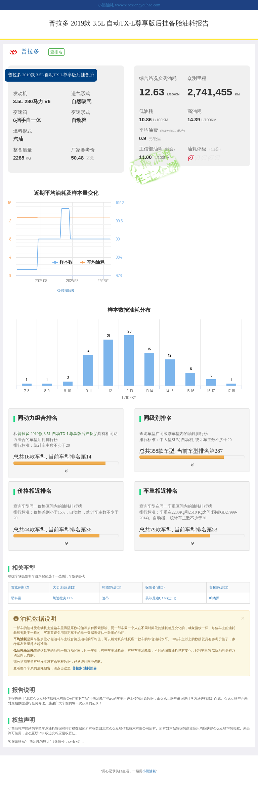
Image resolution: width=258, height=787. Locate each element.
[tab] (66, 443)
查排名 (56, 52)
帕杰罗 (214, 598)
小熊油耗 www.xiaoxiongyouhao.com (129, 5)
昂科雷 (16, 598)
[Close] (243, 618)
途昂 (105, 598)
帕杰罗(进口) (111, 587)
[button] (66, 443)
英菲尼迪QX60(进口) (160, 598)
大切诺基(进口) (64, 587)
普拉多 (30, 51)
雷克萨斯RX (20, 587)
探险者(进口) (155, 587)
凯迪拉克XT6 (62, 598)
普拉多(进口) (218, 587)
